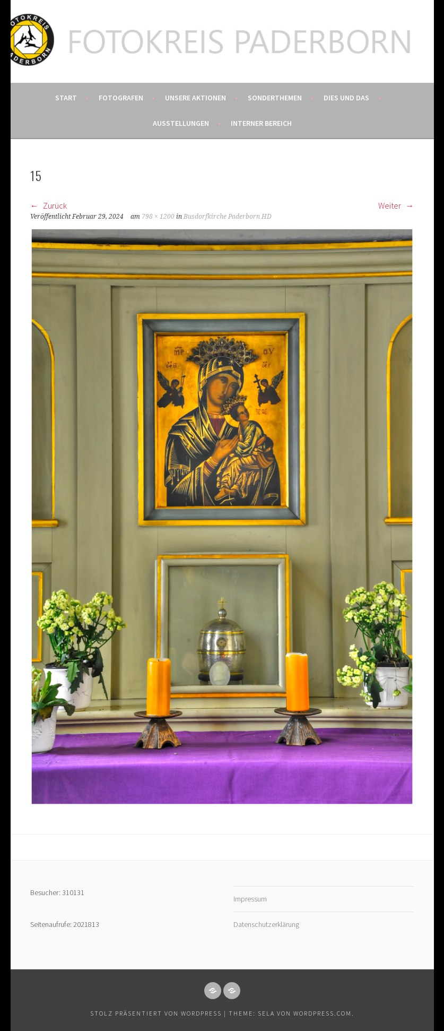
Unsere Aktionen (195, 97)
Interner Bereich (261, 123)
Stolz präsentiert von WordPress (156, 1013)
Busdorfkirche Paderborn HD (228, 216)
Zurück (48, 205)
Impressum (250, 899)
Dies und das (346, 97)
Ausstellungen (181, 123)
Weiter (396, 205)
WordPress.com (322, 1013)
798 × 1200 (158, 216)
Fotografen (121, 97)
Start (66, 97)
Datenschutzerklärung (266, 924)
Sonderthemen (275, 97)
